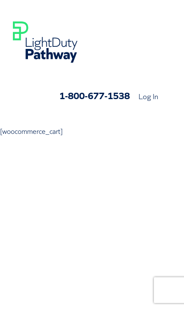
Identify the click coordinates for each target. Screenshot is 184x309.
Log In (148, 95)
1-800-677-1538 (94, 95)
